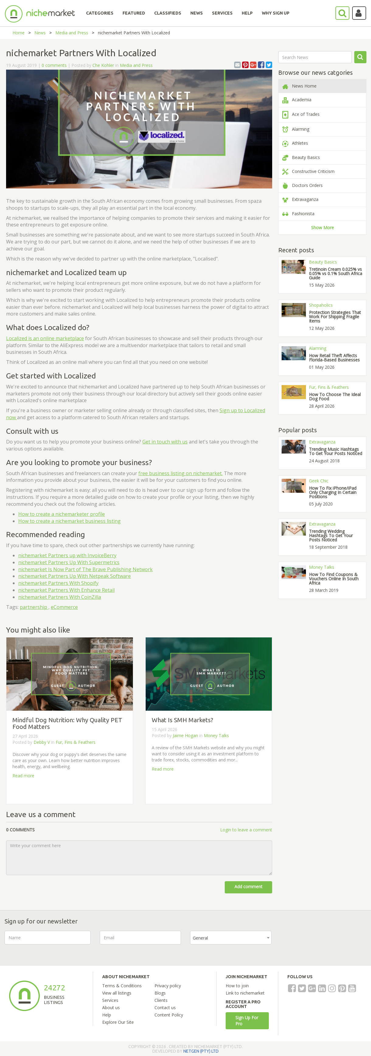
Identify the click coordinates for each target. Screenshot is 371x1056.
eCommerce (64, 607)
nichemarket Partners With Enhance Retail (66, 590)
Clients (161, 1000)
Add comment (248, 886)
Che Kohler (103, 65)
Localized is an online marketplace (45, 338)
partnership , (35, 607)
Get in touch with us (165, 441)
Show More (322, 227)
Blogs (160, 993)
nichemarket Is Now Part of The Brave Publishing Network (85, 569)
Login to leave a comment (246, 830)
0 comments (54, 65)
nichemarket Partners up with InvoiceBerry (67, 555)
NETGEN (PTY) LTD (201, 1051)
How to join (237, 986)
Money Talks (216, 735)
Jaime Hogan (185, 735)
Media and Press (71, 33)
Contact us (165, 1007)
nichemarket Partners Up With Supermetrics (69, 562)
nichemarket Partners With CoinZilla (59, 597)
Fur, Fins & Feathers (75, 742)
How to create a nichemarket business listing (69, 521)
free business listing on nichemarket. (180, 473)
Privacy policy (167, 986)
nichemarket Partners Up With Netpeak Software (74, 576)
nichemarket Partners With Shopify (58, 583)
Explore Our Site (118, 1022)
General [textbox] (200, 938)
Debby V (41, 742)
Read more (23, 775)
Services (110, 1000)
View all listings (116, 993)
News (40, 33)
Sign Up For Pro (246, 1021)
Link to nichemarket (245, 993)
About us (111, 1007)
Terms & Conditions (122, 986)
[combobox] (231, 937)
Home (18, 33)
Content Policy (168, 1015)
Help (106, 1015)
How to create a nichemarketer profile (61, 514)
